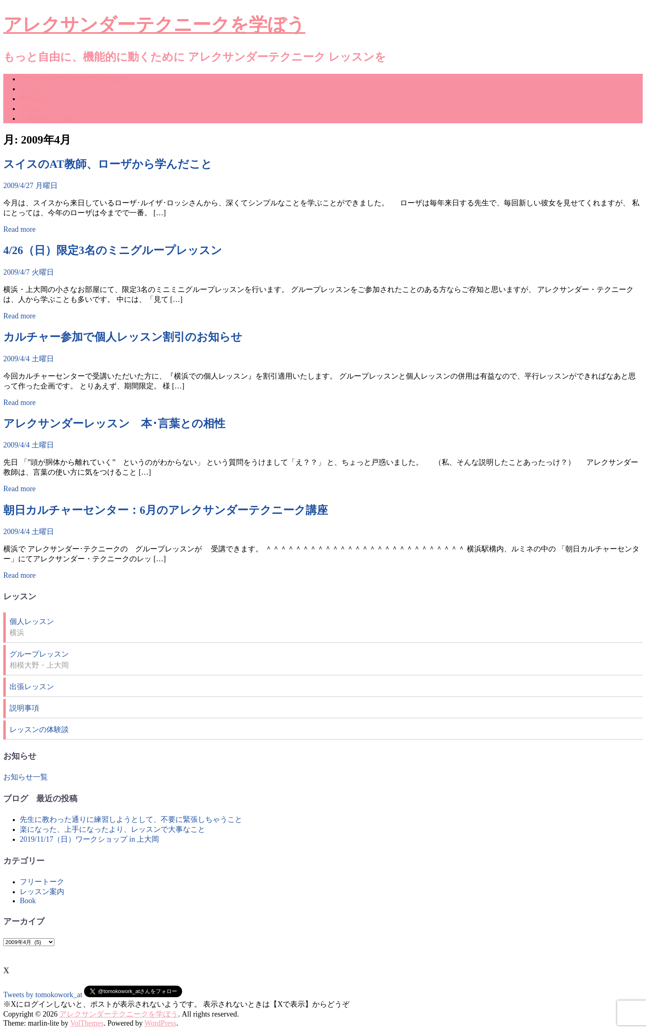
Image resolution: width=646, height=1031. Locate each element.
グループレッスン (39, 654)
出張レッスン (31, 687)
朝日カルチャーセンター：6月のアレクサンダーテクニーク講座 (165, 510)
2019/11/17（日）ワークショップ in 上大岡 (89, 839)
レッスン (34, 89)
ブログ (31, 108)
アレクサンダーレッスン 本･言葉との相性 (114, 423)
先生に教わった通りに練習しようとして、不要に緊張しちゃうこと (131, 819)
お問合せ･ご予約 (47, 118)
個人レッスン (31, 621)
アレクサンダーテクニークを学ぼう (154, 24)
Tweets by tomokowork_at (42, 995)
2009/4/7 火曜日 (28, 272)
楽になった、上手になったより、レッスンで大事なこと (112, 829)
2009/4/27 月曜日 (30, 185)
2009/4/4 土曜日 (28, 359)
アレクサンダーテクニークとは (72, 79)
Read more (19, 229)
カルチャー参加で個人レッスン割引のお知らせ (122, 337)
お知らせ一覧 (25, 777)
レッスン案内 (42, 891)
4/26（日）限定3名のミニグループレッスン (112, 250)
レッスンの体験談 (39, 729)
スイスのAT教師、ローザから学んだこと (107, 164)
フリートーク (42, 882)
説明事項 (24, 708)
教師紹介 (34, 98)
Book (28, 901)
